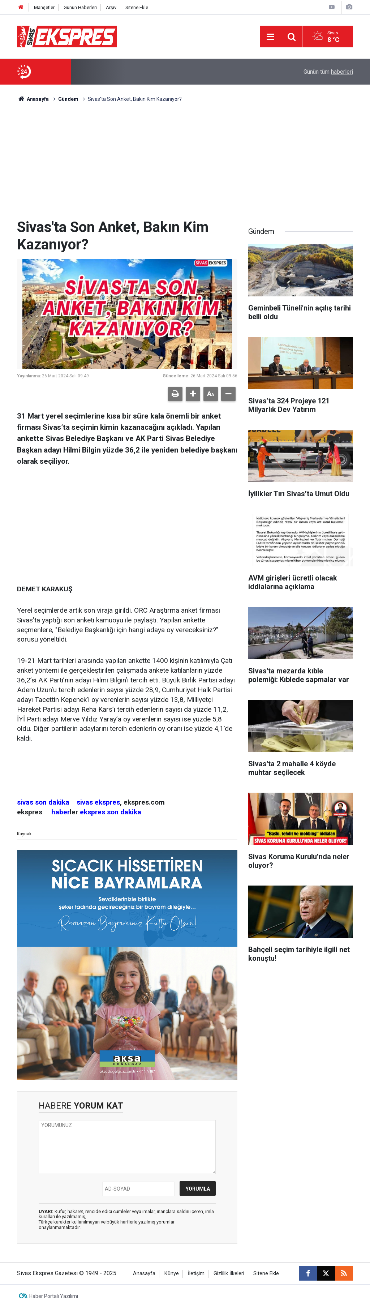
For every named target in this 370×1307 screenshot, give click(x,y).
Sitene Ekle (136, 7)
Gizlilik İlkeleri (229, 1273)
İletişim (196, 1273)
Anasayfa (33, 99)
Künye (171, 1273)
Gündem (68, 99)
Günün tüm (328, 71)
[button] (193, 394)
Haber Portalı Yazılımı (53, 1296)
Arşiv (111, 7)
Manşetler (44, 7)
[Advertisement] (185, 164)
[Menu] (270, 37)
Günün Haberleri (80, 7)
